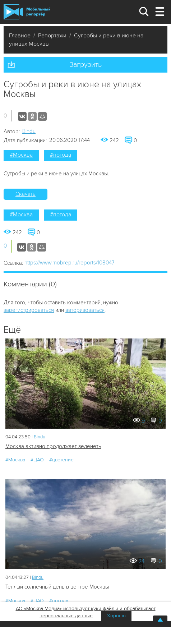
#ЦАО (37, 460)
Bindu (29, 131)
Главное (20, 35)
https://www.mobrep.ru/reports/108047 (69, 262)
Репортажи (52, 35)
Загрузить (85, 64)
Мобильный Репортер (27, 11)
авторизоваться (85, 310)
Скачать (25, 194)
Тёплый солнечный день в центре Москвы (57, 587)
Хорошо (116, 616)
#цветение (61, 460)
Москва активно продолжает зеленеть (53, 446)
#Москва (21, 154)
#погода (60, 154)
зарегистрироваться (29, 310)
